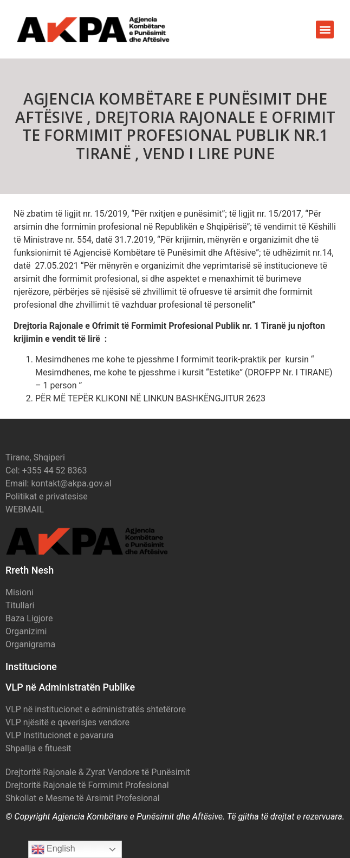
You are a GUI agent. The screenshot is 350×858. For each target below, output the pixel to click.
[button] (325, 29)
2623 (255, 398)
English (53, 849)
